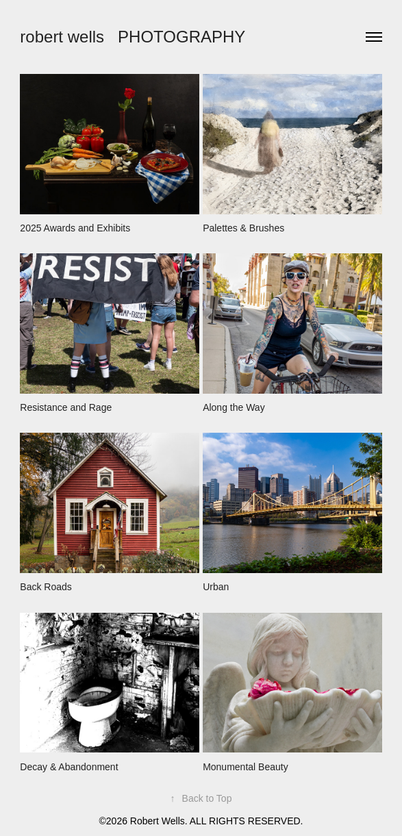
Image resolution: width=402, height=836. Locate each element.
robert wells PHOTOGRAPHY (132, 36)
